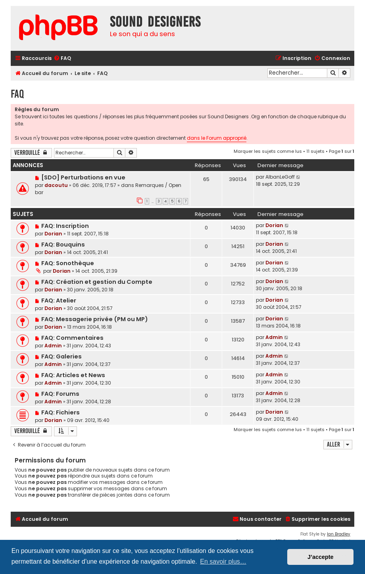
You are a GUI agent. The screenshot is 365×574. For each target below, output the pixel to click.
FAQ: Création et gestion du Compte (96, 282)
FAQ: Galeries (61, 356)
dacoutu (56, 185)
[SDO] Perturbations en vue (83, 177)
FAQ (17, 94)
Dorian (53, 233)
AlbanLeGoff (280, 176)
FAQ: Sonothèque (67, 263)
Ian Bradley (338, 534)
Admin (53, 345)
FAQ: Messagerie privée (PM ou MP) (94, 319)
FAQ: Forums (60, 394)
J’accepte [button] (320, 557)
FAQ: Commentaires (72, 338)
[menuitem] (62, 58)
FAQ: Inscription (65, 226)
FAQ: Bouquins (63, 244)
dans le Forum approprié (216, 138)
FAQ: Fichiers (60, 412)
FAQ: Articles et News (73, 375)
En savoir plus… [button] (223, 561)
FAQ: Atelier (58, 300)
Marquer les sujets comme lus (268, 151)
